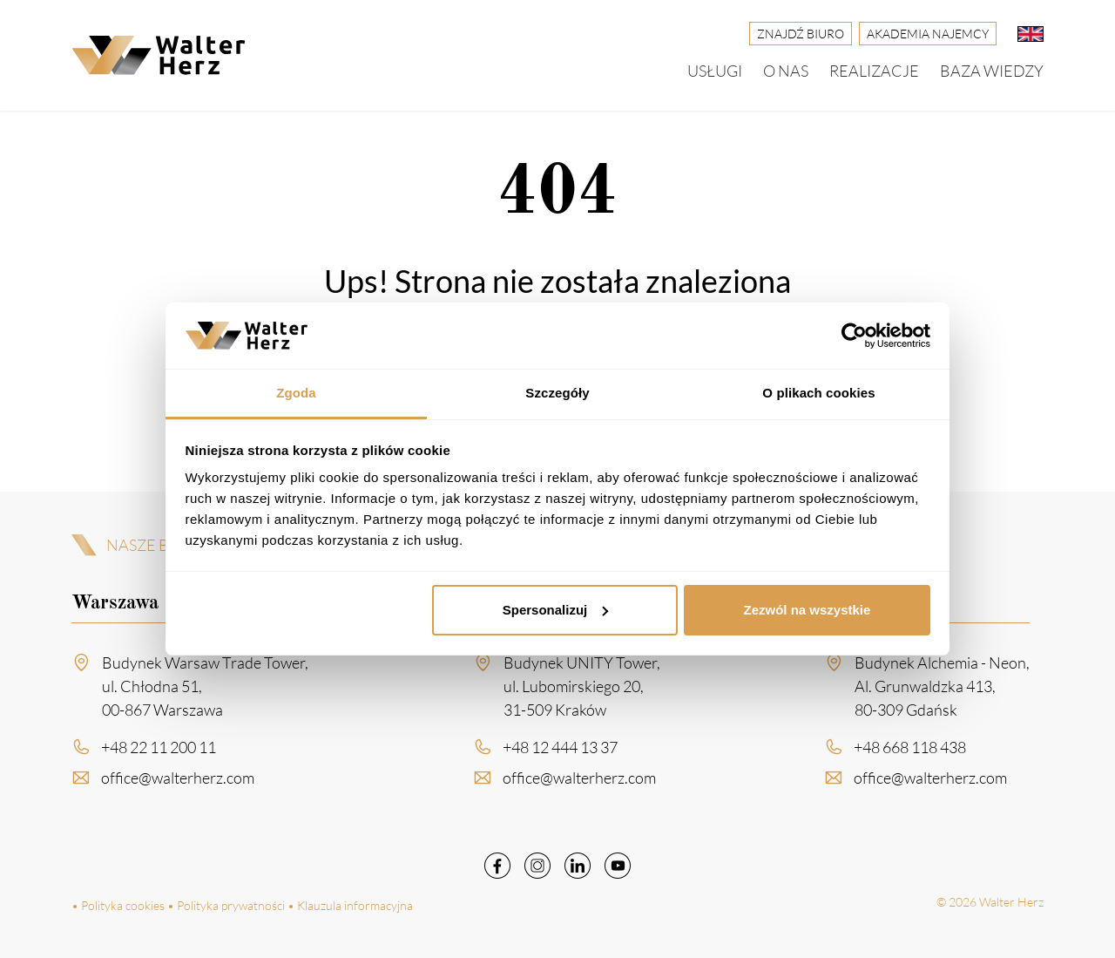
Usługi (714, 70)
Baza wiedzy (992, 70)
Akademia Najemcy (928, 33)
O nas (785, 70)
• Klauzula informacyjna (350, 905)
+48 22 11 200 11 (158, 753)
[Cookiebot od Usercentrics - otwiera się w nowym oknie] (854, 336)
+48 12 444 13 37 (560, 753)
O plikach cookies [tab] (818, 392)
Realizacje (874, 70)
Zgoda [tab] (296, 392)
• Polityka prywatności (226, 905)
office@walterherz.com (177, 783)
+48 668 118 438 (910, 753)
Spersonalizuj (556, 609)
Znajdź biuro (800, 33)
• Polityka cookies (118, 905)
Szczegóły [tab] (557, 392)
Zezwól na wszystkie (806, 609)
